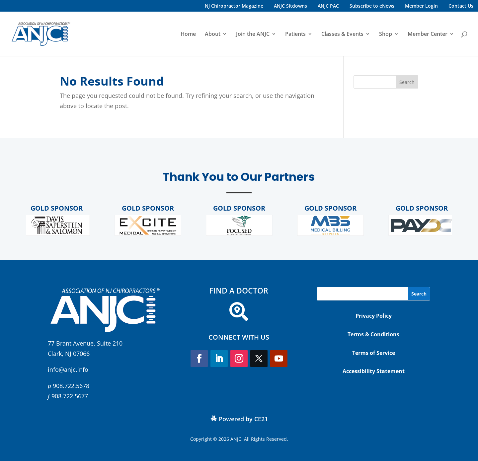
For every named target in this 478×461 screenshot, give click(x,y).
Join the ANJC (253, 34)
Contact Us (460, 6)
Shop (385, 34)
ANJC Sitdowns (290, 6)
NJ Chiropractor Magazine (234, 6)
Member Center (427, 34)
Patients (295, 34)
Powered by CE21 (243, 419)
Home (188, 34)
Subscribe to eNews (372, 6)
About (212, 34)
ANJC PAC (328, 6)
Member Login (421, 6)
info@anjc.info (68, 369)
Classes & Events (342, 34)
